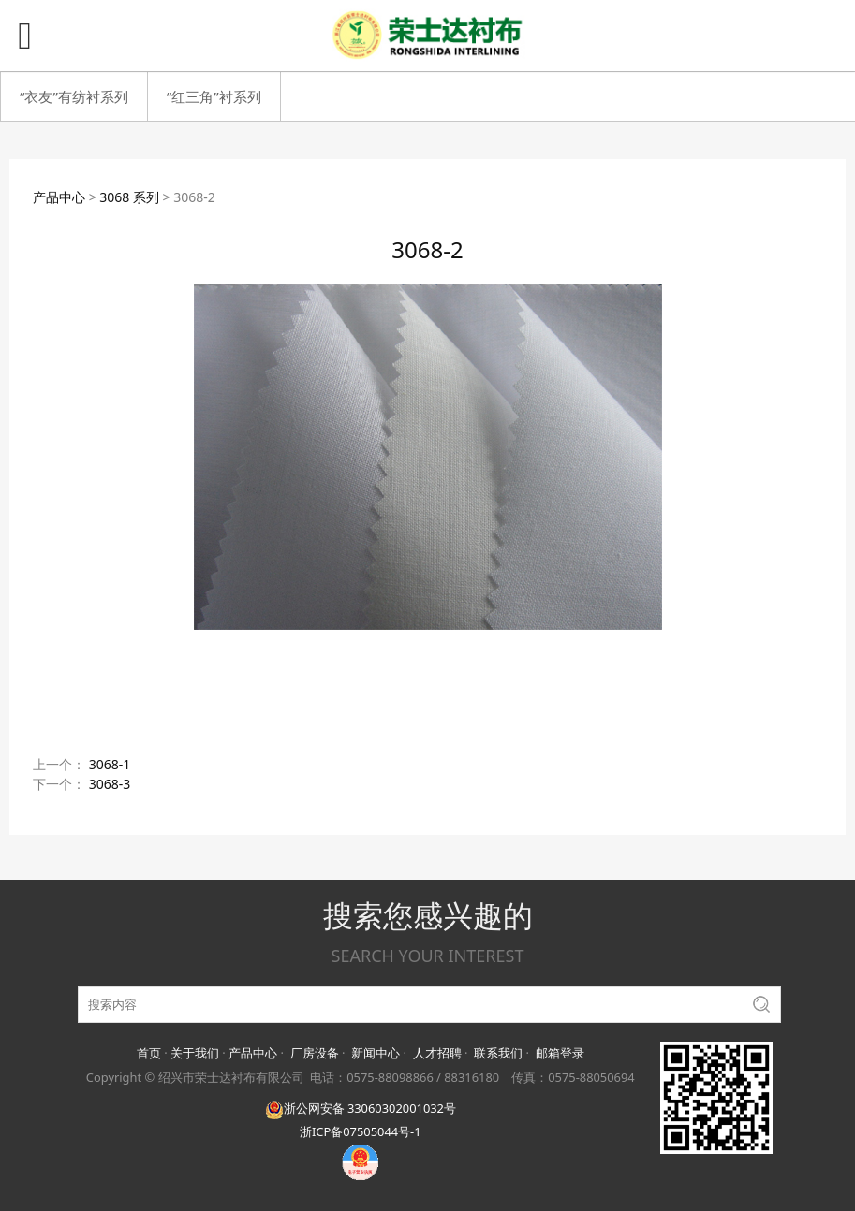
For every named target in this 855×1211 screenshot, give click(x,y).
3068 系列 (129, 197)
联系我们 (498, 1052)
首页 (149, 1052)
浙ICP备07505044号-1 (360, 1131)
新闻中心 (375, 1052)
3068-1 (110, 764)
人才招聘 (437, 1052)
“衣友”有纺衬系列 (74, 96)
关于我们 (194, 1052)
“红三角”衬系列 (214, 96)
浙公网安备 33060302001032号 (360, 1108)
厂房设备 (314, 1052)
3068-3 (110, 784)
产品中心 (59, 197)
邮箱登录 (560, 1052)
